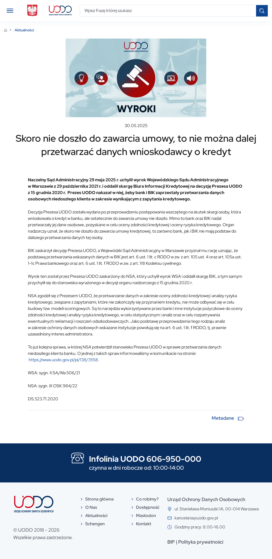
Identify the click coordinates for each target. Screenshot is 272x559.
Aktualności (24, 30)
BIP (171, 542)
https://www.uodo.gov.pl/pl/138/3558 (63, 360)
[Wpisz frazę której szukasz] (168, 11)
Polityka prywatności (200, 542)
